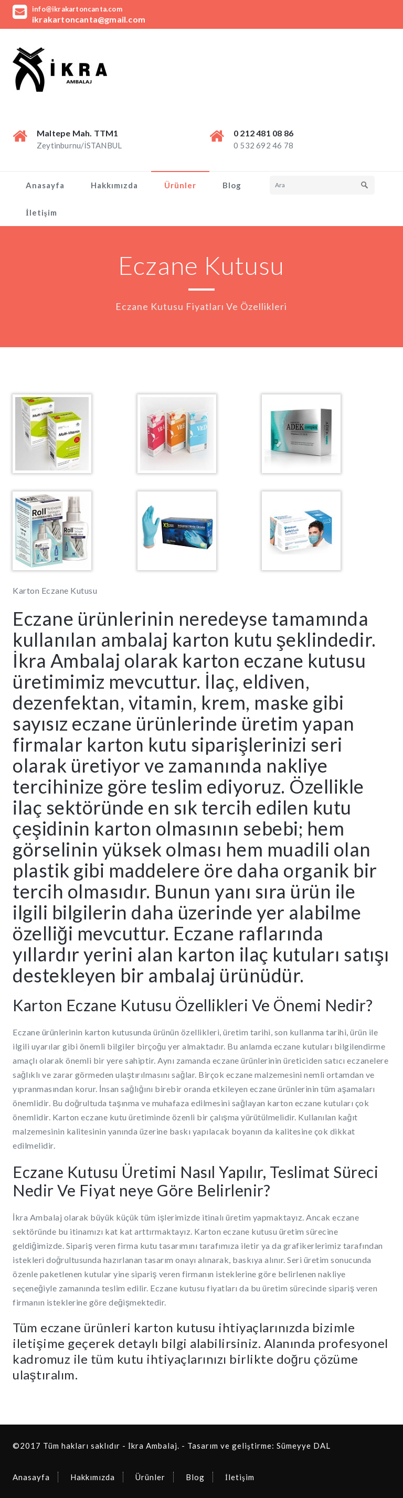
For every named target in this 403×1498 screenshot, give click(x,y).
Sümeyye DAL (304, 1445)
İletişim (41, 212)
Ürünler (180, 185)
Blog (231, 185)
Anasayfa (45, 185)
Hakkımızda (114, 185)
